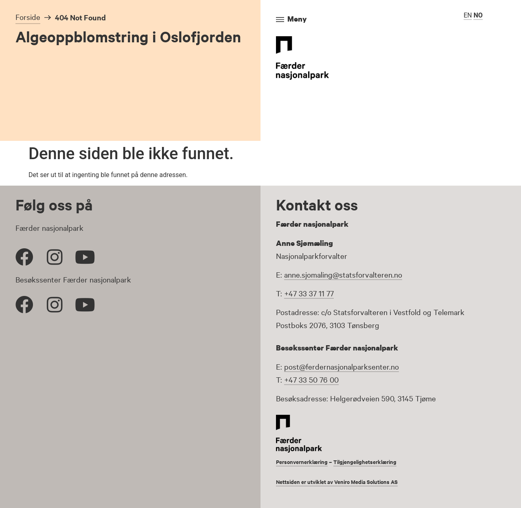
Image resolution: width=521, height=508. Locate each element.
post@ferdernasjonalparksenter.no (341, 366)
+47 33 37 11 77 (309, 293)
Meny (297, 19)
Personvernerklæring (304, 461)
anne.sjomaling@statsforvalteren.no (343, 274)
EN (468, 15)
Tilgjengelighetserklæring (373, 461)
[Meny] (280, 19)
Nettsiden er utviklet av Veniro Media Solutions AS (342, 481)
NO (477, 15)
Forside (27, 17)
